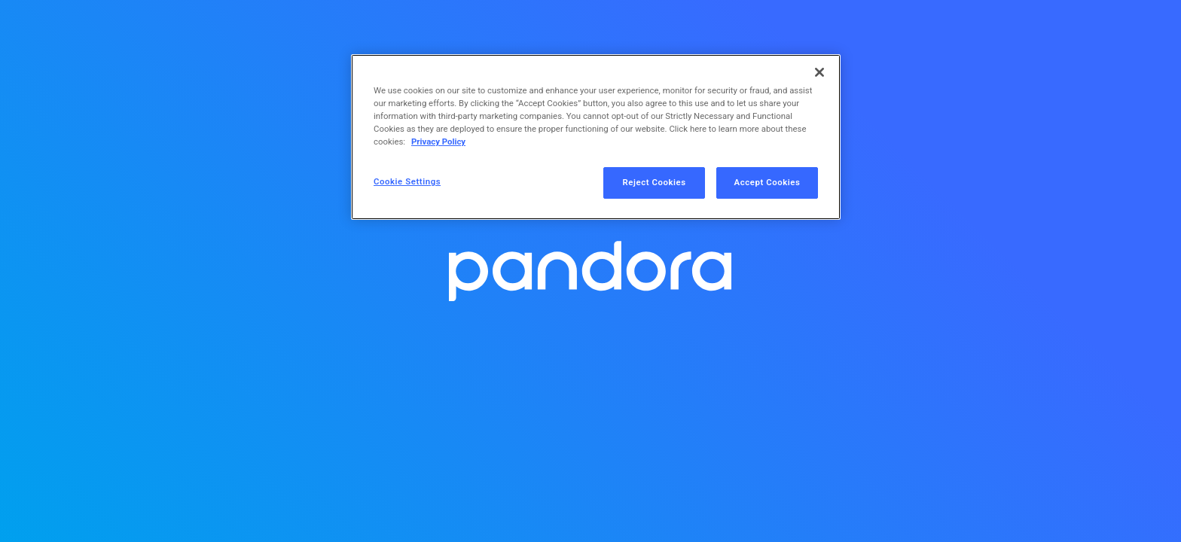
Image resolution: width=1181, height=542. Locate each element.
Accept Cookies (767, 182)
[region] (596, 137)
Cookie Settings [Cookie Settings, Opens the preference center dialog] (407, 181)
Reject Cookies (654, 182)
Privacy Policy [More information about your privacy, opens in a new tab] (438, 141)
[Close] (819, 72)
